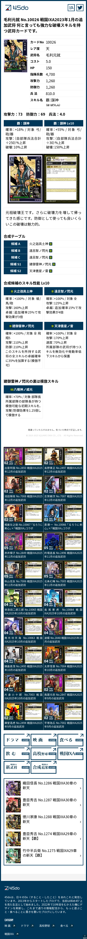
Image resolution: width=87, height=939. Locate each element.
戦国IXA (9, 934)
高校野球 (44, 925)
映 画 (7, 925)
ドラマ (25, 925)
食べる (64, 925)
